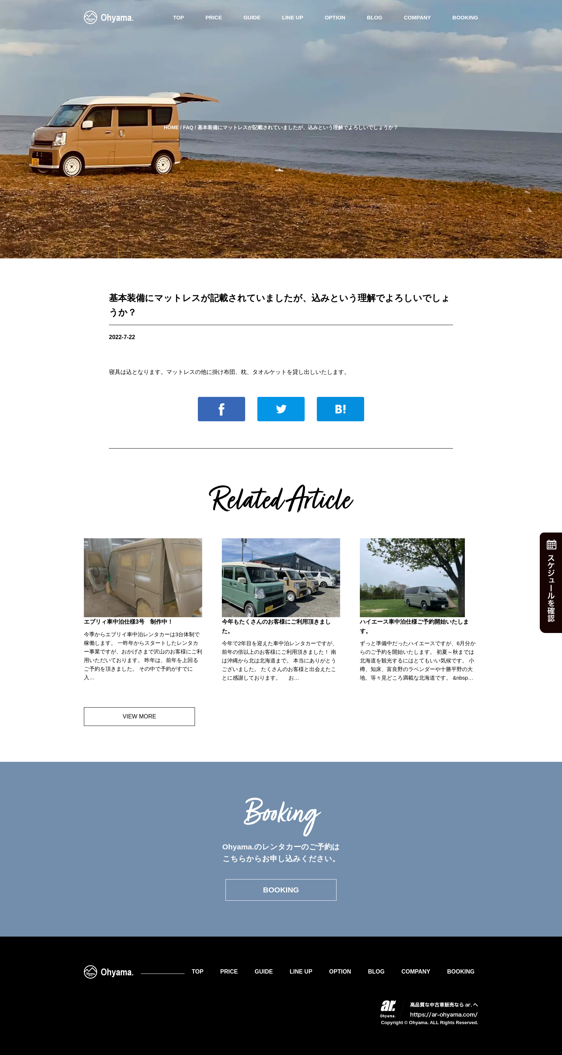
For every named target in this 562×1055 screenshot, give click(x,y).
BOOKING (465, 17)
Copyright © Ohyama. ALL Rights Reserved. (429, 1022)
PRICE (213, 17)
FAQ (188, 127)
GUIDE (252, 17)
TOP (178, 17)
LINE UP (292, 17)
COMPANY (417, 17)
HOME (171, 127)
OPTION (335, 17)
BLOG (374, 17)
